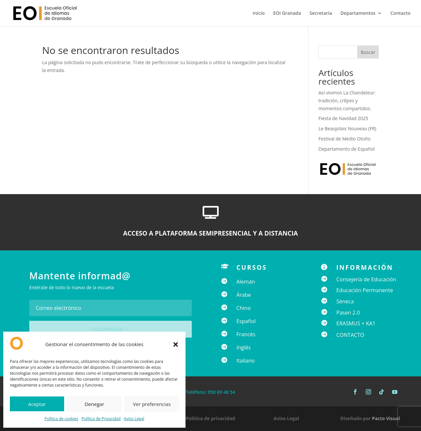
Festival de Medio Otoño (344, 139)
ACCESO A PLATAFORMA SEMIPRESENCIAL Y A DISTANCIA (210, 233)
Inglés (243, 347)
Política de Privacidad (101, 418)
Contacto (400, 13)
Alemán (245, 281)
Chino (243, 308)
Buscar (368, 52)
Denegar (94, 404)
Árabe (243, 294)
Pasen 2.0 (348, 312)
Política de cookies (62, 418)
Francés (246, 334)
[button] (175, 344)
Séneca (345, 301)
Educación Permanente (364, 290)
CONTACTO (350, 335)
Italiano (245, 360)
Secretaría (321, 13)
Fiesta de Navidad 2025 (343, 118)
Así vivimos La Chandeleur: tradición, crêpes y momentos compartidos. (347, 100)
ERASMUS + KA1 (356, 323)
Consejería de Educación (366, 279)
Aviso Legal (134, 418)
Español (246, 321)
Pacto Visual (386, 418)
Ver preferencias (152, 404)
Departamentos (357, 13)
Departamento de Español (346, 149)
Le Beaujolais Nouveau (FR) (347, 128)
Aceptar (37, 404)
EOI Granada (287, 13)
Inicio (258, 13)
